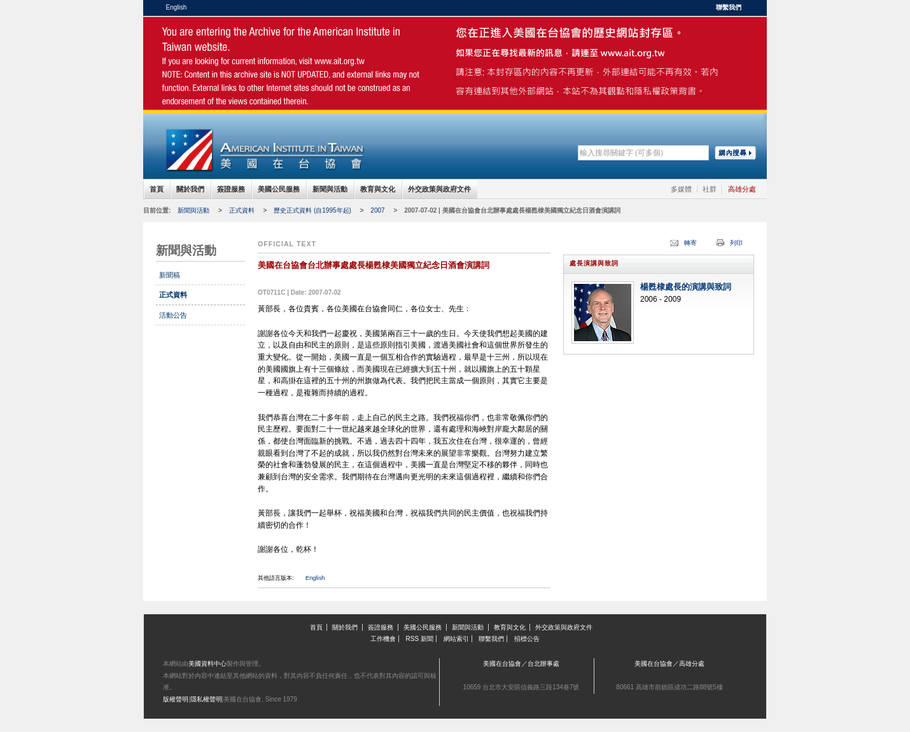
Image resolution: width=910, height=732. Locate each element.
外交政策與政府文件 (439, 189)
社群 (710, 189)
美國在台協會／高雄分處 (669, 663)
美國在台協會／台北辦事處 (521, 663)
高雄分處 (742, 189)
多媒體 (681, 189)
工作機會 (383, 638)
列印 (736, 242)
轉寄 (690, 242)
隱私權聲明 (206, 699)
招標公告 (527, 638)
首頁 (157, 189)
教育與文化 (377, 189)
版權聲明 (175, 699)
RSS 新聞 (419, 638)
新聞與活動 (329, 189)
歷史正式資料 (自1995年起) (312, 210)
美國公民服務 (279, 189)
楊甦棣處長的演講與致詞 (685, 287)
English (176, 7)
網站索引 (456, 638)
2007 (377, 210)
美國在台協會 (264, 44)
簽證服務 (231, 189)
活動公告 (173, 315)
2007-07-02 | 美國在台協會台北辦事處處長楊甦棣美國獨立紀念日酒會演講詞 (512, 210)
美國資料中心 (207, 663)
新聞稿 (169, 275)
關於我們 (190, 189)
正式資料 (242, 210)
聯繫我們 (728, 7)
